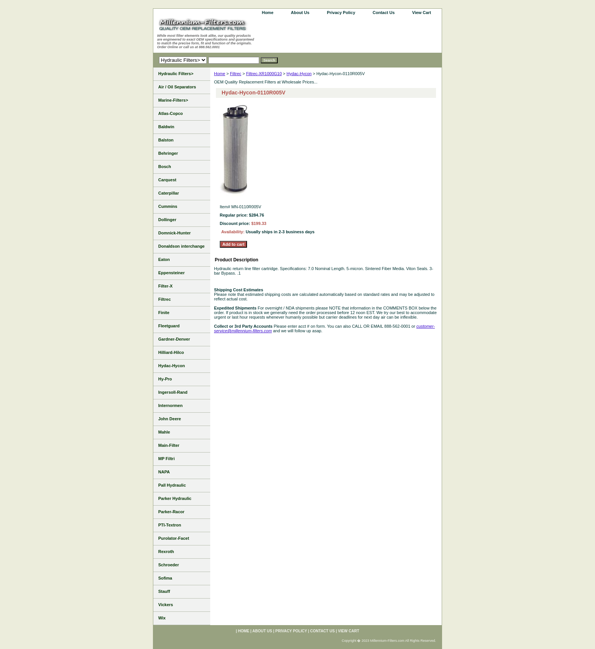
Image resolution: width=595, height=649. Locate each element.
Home (219, 73)
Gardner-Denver (174, 339)
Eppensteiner (171, 272)
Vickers (165, 604)
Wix (161, 618)
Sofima (165, 578)
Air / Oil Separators (177, 87)
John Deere (169, 418)
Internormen (170, 405)
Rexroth (166, 551)
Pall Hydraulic (172, 485)
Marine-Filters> (173, 100)
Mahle (164, 432)
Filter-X (165, 286)
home (268, 12)
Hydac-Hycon (299, 73)
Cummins (167, 206)
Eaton (164, 259)
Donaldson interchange (181, 246)
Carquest (167, 180)
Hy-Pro (165, 379)
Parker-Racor (171, 511)
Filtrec (235, 73)
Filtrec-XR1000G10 (264, 73)
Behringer (168, 153)
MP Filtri (166, 458)
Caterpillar (168, 193)
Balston (165, 140)
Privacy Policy (341, 12)
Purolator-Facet (173, 538)
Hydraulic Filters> (176, 73)
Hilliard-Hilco (171, 352)
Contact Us (384, 12)
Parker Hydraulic (174, 498)
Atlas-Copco (170, 113)
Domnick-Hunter (174, 233)
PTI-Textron (169, 525)
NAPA (164, 472)
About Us (300, 12)
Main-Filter (168, 445)
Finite (163, 312)
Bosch (164, 166)
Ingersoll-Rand (172, 392)
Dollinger (167, 219)
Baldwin (166, 126)
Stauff (164, 591)
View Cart (421, 12)
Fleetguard (168, 326)
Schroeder (168, 565)
